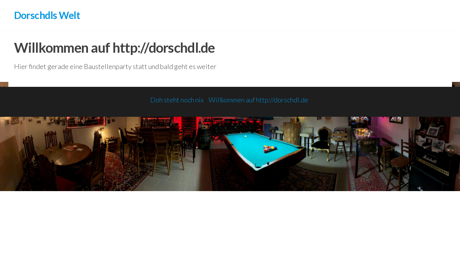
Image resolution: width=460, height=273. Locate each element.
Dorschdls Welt (47, 15)
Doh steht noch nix (177, 100)
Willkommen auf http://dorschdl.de (258, 100)
